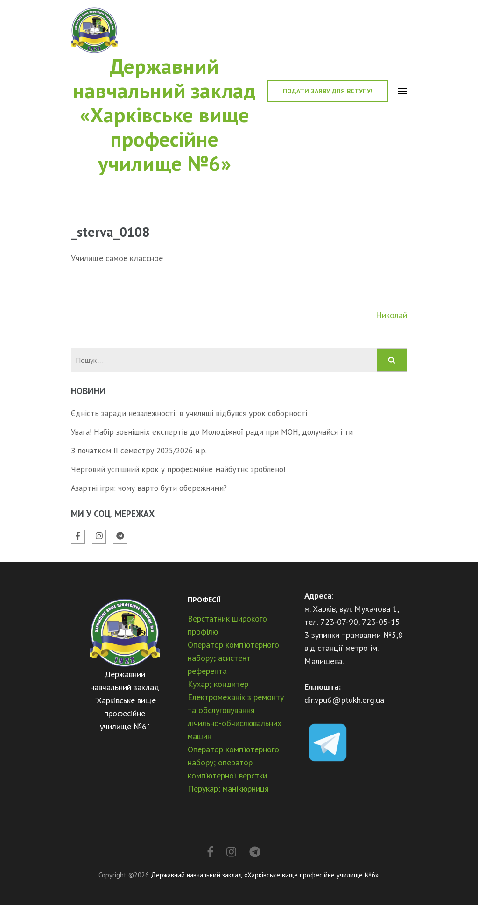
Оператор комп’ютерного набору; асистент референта (233, 657)
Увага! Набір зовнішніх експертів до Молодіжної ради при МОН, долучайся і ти (212, 432)
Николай (391, 315)
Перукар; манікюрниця (228, 788)
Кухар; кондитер (218, 684)
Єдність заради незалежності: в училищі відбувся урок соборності (189, 413)
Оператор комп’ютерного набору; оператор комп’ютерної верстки (233, 762)
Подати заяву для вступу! (328, 91)
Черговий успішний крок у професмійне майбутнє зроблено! (178, 469)
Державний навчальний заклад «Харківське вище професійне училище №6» (164, 114)
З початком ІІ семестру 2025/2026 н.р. (139, 450)
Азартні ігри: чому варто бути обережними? (149, 488)
